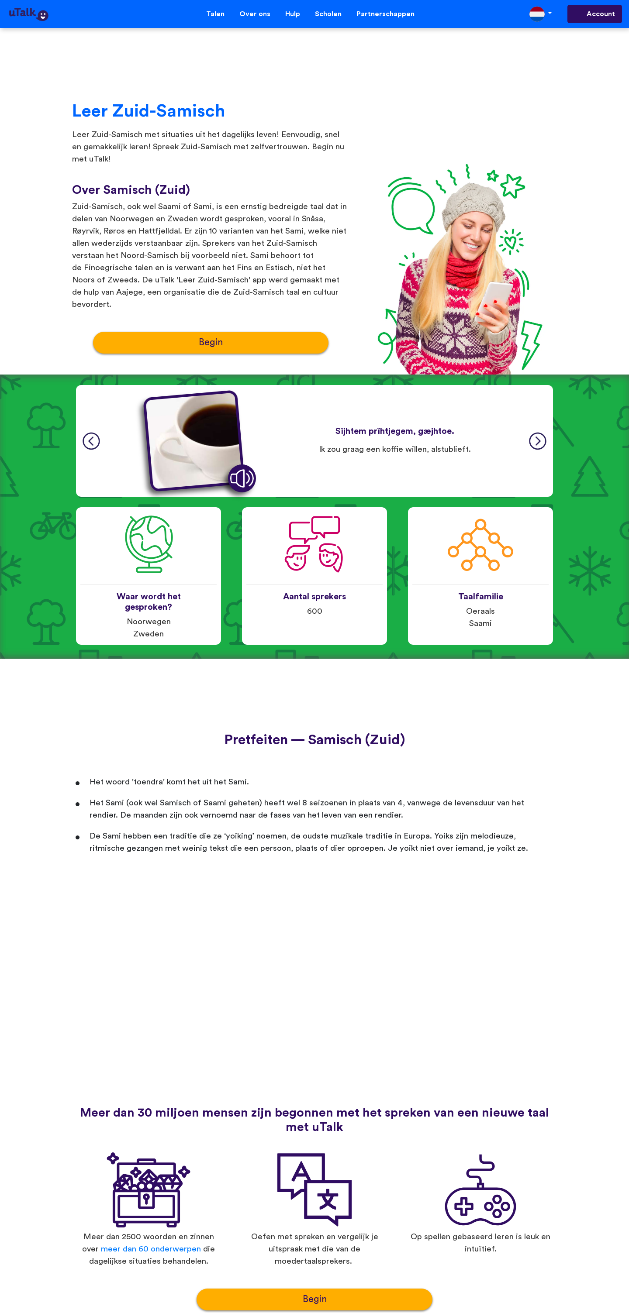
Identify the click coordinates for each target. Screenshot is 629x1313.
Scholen (328, 13)
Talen (215, 13)
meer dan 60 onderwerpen (151, 1249)
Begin (211, 342)
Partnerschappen (385, 13)
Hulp (292, 13)
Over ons (254, 13)
